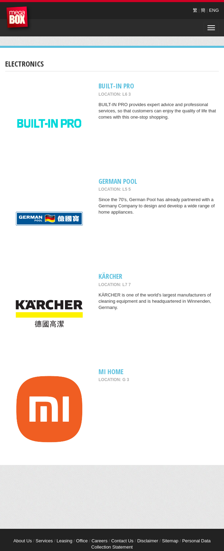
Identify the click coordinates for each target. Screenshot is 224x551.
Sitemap (170, 540)
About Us (22, 540)
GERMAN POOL (118, 181)
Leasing (65, 540)
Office (82, 540)
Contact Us (122, 540)
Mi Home (111, 371)
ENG (214, 10)
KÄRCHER (110, 276)
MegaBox (19, 19)
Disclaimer (147, 540)
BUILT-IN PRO (116, 86)
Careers (100, 540)
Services (44, 540)
